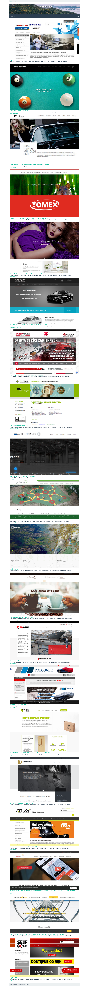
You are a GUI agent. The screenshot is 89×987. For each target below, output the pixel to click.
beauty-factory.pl (13, 276)
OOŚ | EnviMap (14, 569)
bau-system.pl (13, 663)
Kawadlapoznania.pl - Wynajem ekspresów (22, 617)
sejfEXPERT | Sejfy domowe (18, 978)
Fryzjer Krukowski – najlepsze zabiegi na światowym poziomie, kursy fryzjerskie (32, 164)
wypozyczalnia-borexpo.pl (15, 327)
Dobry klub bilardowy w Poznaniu (19, 110)
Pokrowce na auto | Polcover (18, 704)
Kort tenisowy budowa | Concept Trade (21, 520)
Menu (77, 16)
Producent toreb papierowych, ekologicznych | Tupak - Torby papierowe (30, 752)
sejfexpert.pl (12, 980)
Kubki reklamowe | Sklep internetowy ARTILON (23, 846)
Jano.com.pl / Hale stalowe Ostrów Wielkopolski (23, 476)
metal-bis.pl (12, 937)
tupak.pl (11, 755)
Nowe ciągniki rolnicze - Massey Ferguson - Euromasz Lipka (26, 375)
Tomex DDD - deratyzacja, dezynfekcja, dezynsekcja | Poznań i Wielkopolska (31, 218)
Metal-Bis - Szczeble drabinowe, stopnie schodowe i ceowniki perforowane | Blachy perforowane (37, 934)
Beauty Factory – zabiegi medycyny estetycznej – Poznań (26, 274)
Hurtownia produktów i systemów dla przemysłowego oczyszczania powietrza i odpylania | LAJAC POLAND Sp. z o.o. (42, 890)
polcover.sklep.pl (13, 707)
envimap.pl (12, 571)
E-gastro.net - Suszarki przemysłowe (20, 60)
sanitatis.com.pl (13, 805)
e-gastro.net (12, 62)
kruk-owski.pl (13, 167)
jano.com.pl (12, 479)
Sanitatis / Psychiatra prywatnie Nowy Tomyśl (22, 803)
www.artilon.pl (13, 849)
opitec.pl (12, 16)
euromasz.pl (12, 377)
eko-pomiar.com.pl (14, 428)
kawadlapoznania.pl (14, 619)
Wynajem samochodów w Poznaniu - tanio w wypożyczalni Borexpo (28, 324)
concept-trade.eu (13, 522)
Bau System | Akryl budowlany (18, 661)
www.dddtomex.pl (13, 221)
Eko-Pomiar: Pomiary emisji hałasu (19, 425)
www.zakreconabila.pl (14, 113)
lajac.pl (11, 893)
